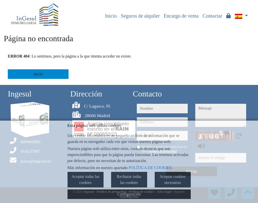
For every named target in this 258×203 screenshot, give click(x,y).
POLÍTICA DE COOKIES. (151, 168)
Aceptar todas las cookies (85, 179)
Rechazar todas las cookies (129, 179)
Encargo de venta (181, 16)
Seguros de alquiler (140, 16)
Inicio (111, 16)
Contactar (212, 16)
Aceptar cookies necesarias (172, 179)
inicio (38, 74)
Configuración (129, 194)
